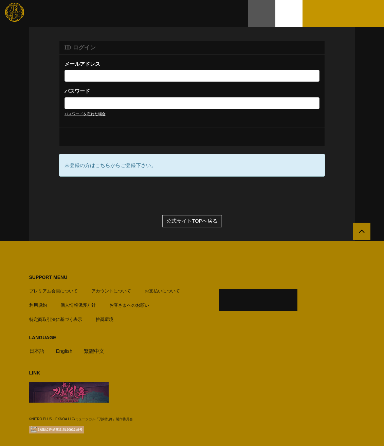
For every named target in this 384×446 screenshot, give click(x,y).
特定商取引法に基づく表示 (55, 318)
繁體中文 (94, 350)
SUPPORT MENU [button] (48, 277)
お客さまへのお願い (129, 304)
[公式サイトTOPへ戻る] (361, 232)
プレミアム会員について (53, 290)
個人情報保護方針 (78, 304)
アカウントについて (111, 290)
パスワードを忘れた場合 (85, 114)
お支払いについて (162, 290)
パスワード (77, 91)
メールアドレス (82, 64)
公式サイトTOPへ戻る (192, 221)
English (64, 350)
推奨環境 (104, 318)
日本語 (36, 350)
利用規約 (38, 304)
